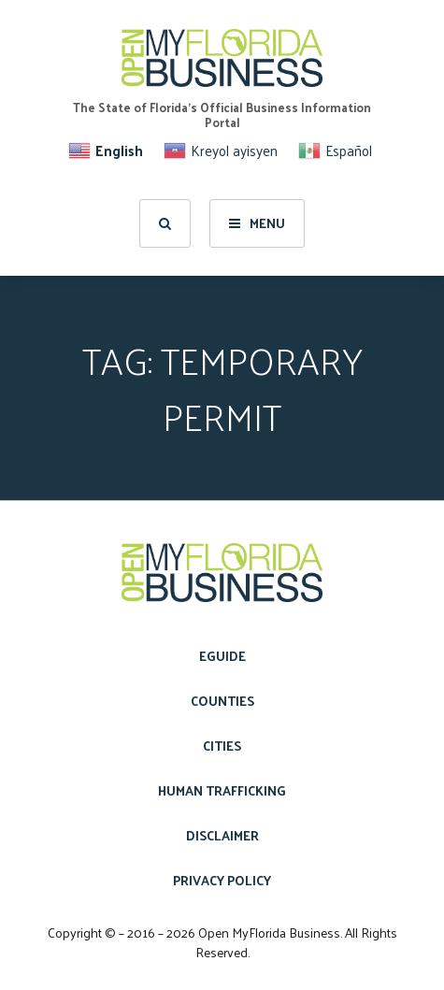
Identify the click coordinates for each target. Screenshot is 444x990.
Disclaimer (222, 835)
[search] (165, 223)
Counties (222, 700)
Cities (222, 745)
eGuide (222, 655)
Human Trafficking (222, 790)
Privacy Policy (222, 880)
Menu (257, 223)
